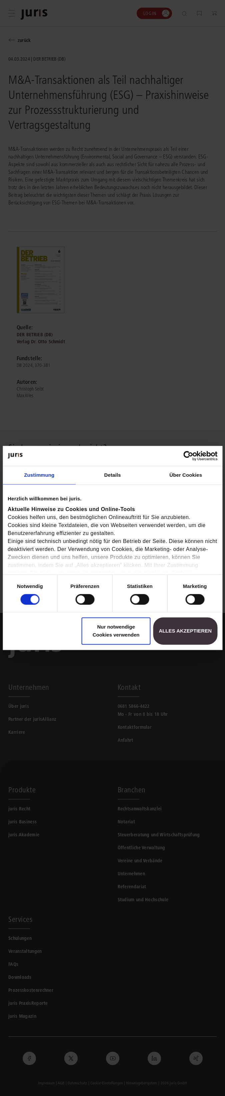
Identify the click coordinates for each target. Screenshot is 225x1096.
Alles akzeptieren (185, 631)
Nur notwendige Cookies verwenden (116, 631)
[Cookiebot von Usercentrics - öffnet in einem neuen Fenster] (188, 456)
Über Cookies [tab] (185, 475)
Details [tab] (112, 475)
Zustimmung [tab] (39, 475)
